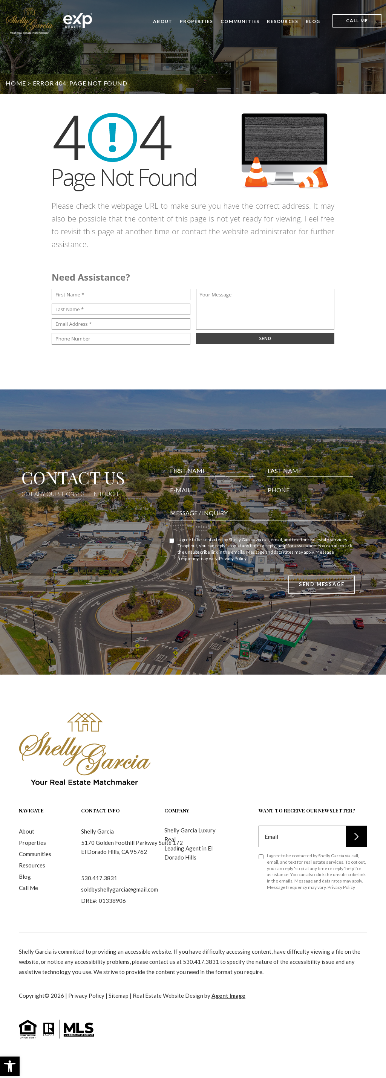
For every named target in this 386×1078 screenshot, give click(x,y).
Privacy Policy (233, 565)
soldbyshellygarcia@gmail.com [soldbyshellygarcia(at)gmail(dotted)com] (119, 889)
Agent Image (228, 995)
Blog (313, 21)
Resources (282, 21)
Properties (196, 21)
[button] (10, 1066)
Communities (240, 21)
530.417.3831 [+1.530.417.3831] (99, 878)
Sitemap (119, 995)
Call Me (357, 20)
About (162, 21)
